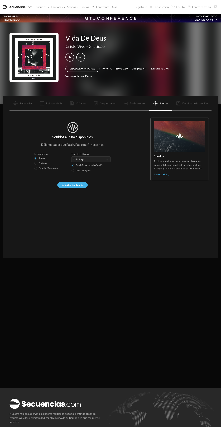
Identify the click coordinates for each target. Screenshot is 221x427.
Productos (41, 6)
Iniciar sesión (159, 6)
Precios (84, 6)
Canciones (57, 6)
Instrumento (41, 153)
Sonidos (72, 6)
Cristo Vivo (75, 46)
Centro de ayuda (199, 7)
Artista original (83, 170)
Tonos (42, 158)
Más (115, 6)
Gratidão (97, 46)
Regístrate (141, 6)
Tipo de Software (80, 153)
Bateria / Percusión (48, 168)
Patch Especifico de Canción (89, 165)
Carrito (178, 7)
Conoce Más (162, 174)
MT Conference (100, 6)
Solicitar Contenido (72, 184)
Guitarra (43, 163)
